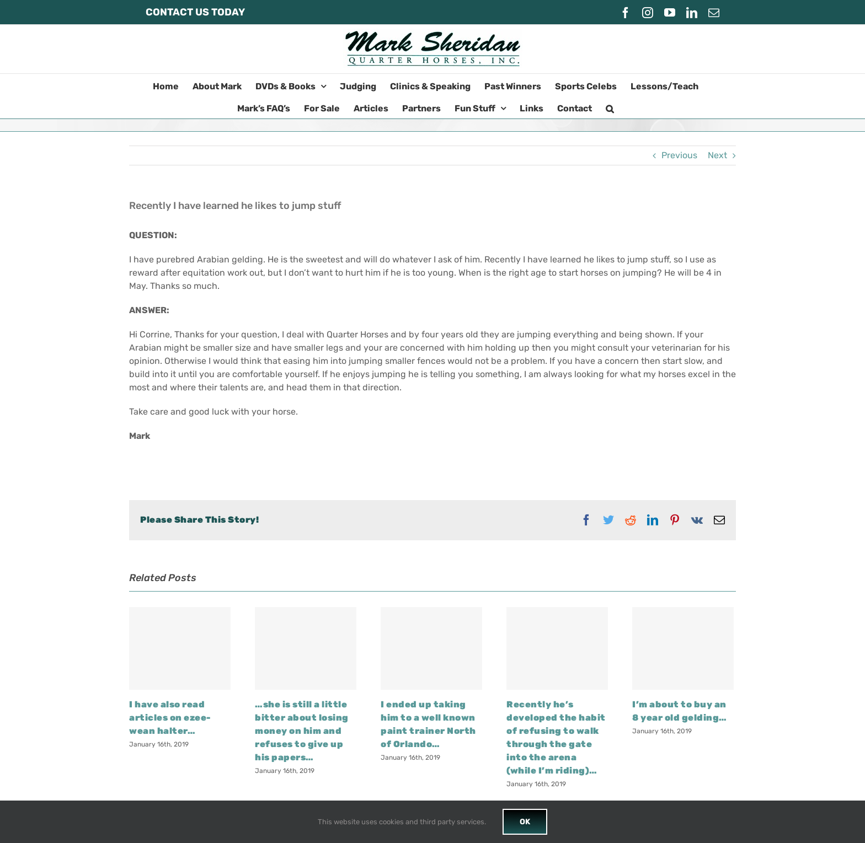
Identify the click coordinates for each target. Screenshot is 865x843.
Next (717, 155)
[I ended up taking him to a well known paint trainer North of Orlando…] (431, 648)
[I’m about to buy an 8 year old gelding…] (683, 648)
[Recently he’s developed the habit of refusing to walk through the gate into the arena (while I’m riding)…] (557, 648)
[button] (610, 107)
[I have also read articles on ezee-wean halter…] (180, 648)
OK (525, 821)
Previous (679, 155)
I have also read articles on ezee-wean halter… (170, 717)
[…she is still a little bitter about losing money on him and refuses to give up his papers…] (305, 648)
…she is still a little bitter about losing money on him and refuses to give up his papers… (302, 731)
